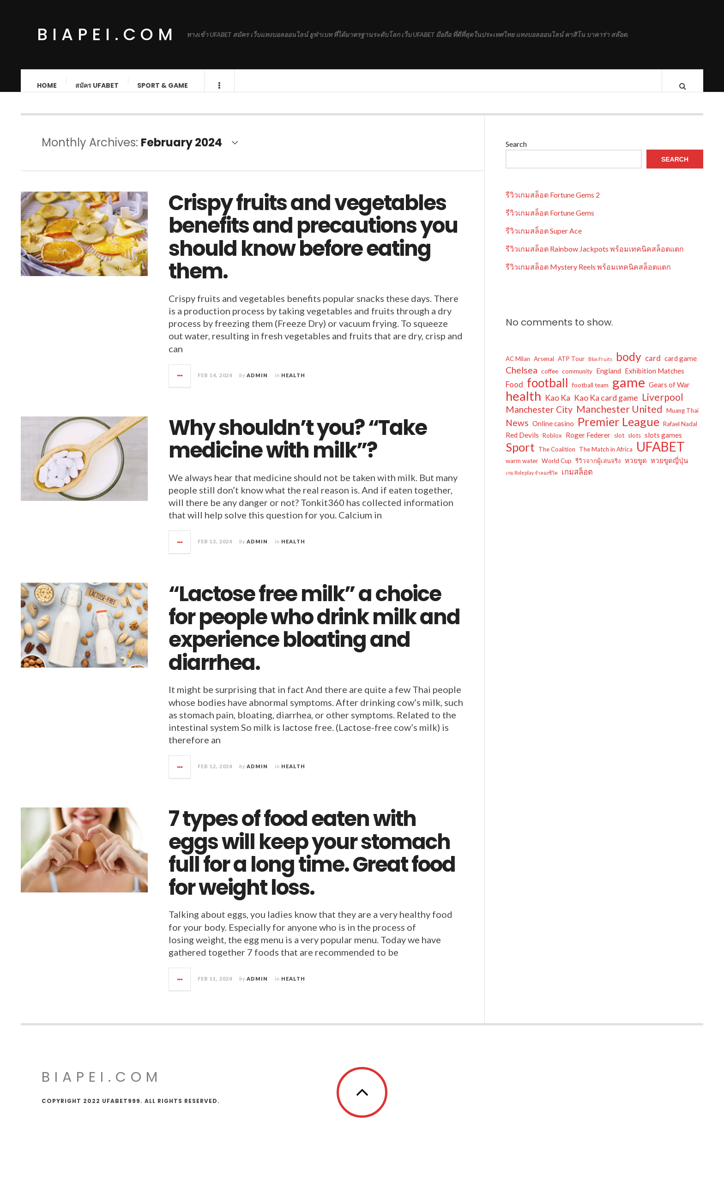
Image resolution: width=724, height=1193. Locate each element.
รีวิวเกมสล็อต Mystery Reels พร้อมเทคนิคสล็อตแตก (588, 275)
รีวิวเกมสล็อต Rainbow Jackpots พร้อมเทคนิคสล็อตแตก (595, 257)
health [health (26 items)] (523, 405)
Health (293, 384)
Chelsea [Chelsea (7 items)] (521, 379)
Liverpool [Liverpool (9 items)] (662, 406)
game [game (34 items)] (628, 391)
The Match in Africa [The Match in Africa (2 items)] (606, 458)
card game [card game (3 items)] (680, 367)
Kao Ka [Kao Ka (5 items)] (557, 407)
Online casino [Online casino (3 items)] (553, 432)
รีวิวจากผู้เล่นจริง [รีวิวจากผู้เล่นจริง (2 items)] (598, 470)
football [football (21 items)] (547, 392)
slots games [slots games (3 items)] (663, 444)
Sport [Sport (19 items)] (520, 456)
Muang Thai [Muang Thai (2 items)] (682, 419)
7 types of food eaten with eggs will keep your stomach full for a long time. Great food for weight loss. (312, 862)
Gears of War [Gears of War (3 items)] (669, 394)
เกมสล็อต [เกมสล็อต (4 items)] (577, 481)
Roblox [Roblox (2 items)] (552, 444)
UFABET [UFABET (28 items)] (660, 455)
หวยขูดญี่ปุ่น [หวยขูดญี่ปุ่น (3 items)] (669, 469)
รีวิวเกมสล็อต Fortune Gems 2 (553, 203)
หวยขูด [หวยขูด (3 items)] (636, 469)
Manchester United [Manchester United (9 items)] (619, 418)
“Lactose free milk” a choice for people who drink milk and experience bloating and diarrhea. (314, 638)
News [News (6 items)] (517, 432)
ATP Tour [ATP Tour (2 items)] (571, 368)
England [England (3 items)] (608, 380)
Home (47, 85)
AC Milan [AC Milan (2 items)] (518, 368)
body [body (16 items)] (628, 366)
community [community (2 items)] (577, 380)
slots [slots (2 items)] (634, 444)
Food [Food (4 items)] (514, 393)
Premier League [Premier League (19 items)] (618, 430)
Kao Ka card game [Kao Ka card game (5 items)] (606, 407)
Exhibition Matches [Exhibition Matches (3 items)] (654, 380)
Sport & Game (163, 85)
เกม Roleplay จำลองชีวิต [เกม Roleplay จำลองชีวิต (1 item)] (532, 482)
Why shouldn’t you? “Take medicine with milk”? (298, 448)
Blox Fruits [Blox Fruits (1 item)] (600, 368)
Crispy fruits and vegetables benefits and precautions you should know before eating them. (313, 246)
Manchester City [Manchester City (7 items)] (539, 418)
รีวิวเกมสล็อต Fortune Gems (550, 221)
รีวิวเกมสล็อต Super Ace (544, 239)
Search (516, 153)
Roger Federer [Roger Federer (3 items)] (588, 444)
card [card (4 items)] (653, 367)
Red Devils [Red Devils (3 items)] (522, 444)
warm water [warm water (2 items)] (522, 470)
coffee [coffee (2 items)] (549, 380)
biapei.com (107, 34)
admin (257, 384)
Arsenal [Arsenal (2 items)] (544, 368)
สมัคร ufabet (97, 85)
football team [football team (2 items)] (590, 394)
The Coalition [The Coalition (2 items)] (556, 458)
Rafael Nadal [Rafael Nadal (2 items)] (680, 433)
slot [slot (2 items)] (619, 444)
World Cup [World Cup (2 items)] (557, 470)
